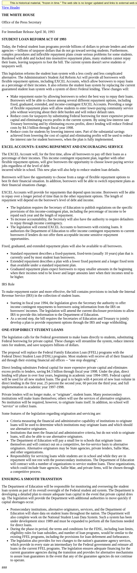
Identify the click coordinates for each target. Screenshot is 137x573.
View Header (11, 7)
